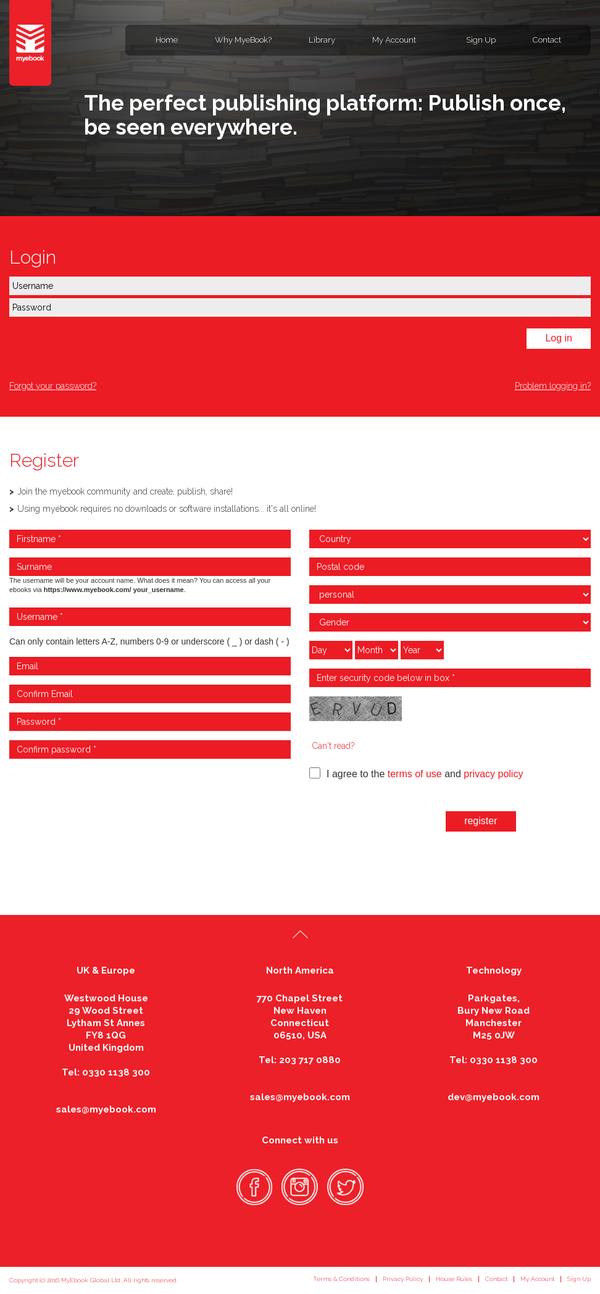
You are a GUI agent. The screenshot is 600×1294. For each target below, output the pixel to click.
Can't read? (333, 746)
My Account (394, 39)
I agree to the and (416, 773)
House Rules (454, 1278)
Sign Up (481, 39)
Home (167, 39)
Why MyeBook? (243, 39)
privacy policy (493, 774)
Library (322, 39)
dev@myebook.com (494, 1097)
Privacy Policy (403, 1278)
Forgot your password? (52, 386)
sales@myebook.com (106, 1109)
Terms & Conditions (341, 1278)
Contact (547, 39)
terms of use (415, 774)
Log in (558, 338)
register (480, 821)
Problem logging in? (553, 386)
